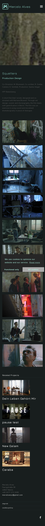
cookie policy (7, 508)
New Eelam (10, 446)
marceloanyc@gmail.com (12, 495)
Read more (34, 263)
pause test (10, 422)
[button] (41, 6)
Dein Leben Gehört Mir (19, 398)
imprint (5, 504)
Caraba (7, 469)
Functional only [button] (11, 270)
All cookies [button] (33, 270)
